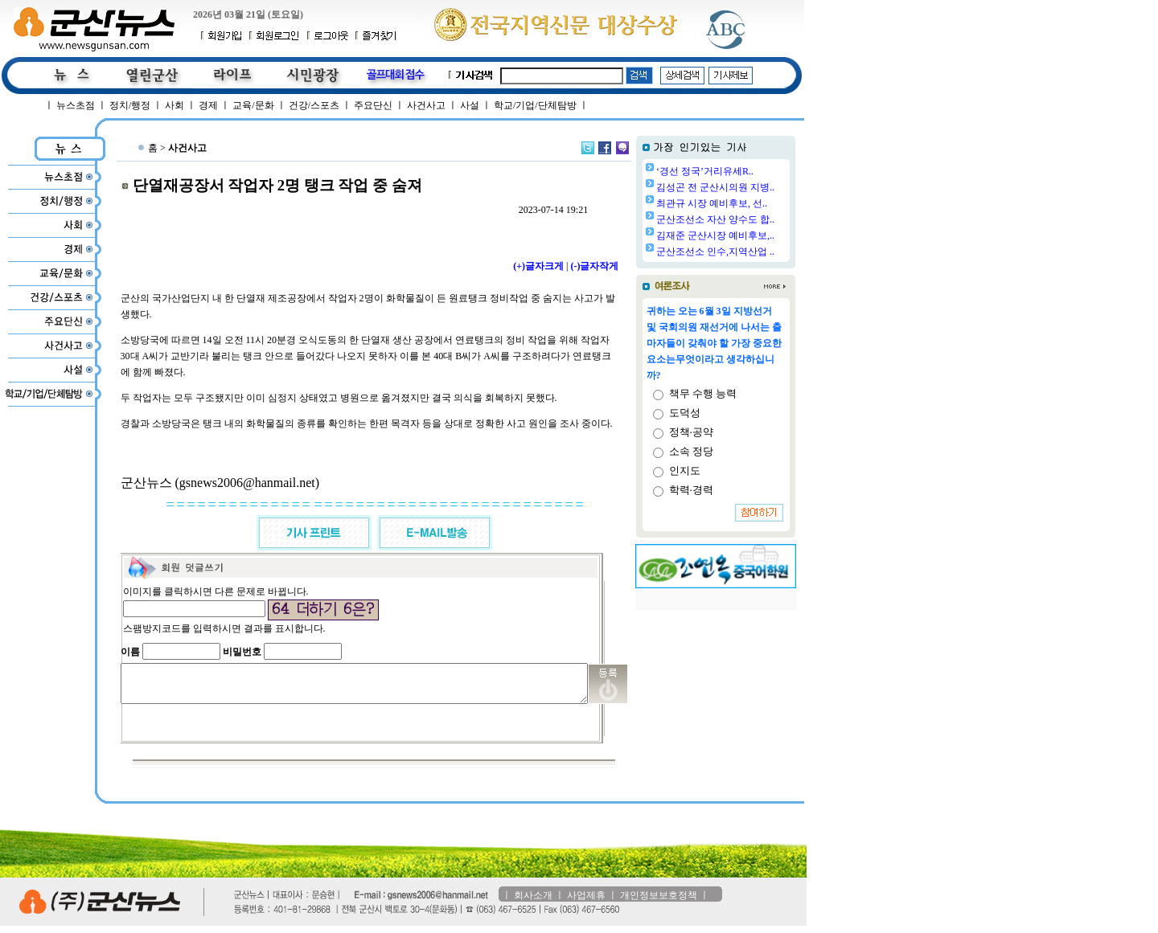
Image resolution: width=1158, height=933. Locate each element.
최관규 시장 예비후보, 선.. (752, 203)
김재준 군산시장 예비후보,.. (756, 235)
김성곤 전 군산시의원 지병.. (756, 187)
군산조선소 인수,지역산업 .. (756, 251)
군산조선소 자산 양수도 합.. (756, 219)
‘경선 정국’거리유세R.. (746, 171)
